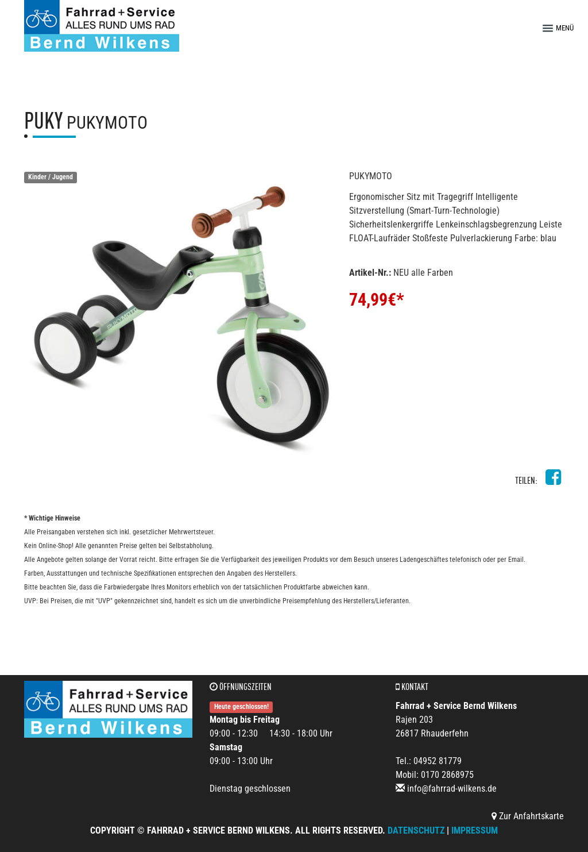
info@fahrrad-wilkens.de (452, 788)
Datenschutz (416, 830)
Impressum (474, 830)
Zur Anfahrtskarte (528, 816)
